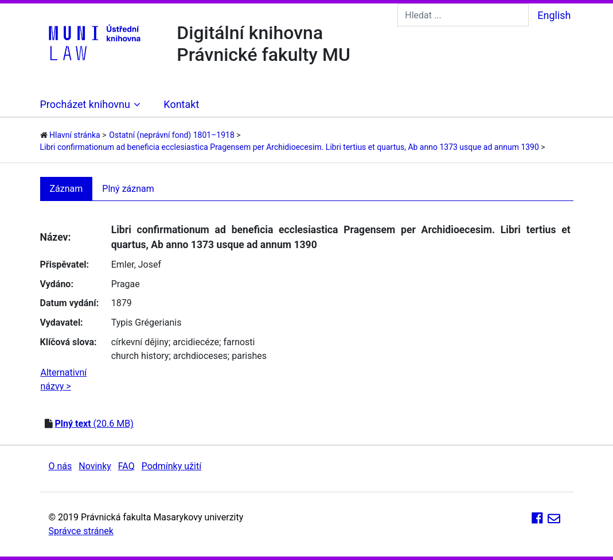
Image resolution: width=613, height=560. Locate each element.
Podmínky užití (171, 466)
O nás (60, 466)
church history (140, 355)
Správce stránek (81, 531)
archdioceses (200, 355)
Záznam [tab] (66, 188)
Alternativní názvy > (64, 379)
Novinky (95, 466)
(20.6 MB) (93, 423)
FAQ (126, 466)
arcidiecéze (196, 342)
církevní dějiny (140, 342)
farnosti (239, 342)
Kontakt (181, 104)
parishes (249, 355)
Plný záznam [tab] (128, 188)
